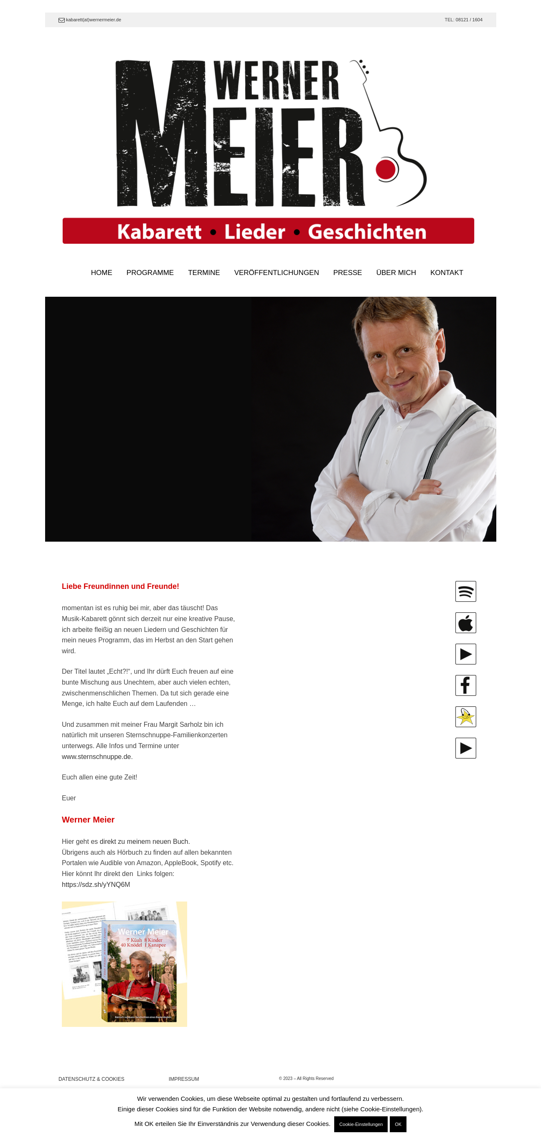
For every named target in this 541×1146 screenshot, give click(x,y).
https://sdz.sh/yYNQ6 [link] (93, 884)
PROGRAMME (150, 273)
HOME (101, 273)
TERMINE (204, 273)
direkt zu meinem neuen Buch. (145, 841)
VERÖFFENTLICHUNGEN (276, 273)
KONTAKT (446, 273)
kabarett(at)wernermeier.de (89, 19)
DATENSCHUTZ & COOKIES (91, 1079)
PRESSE (347, 273)
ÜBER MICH (396, 273)
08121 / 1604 (469, 19)
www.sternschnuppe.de (96, 756)
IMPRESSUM (184, 1079)
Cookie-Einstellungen (361, 1124)
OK (398, 1124)
